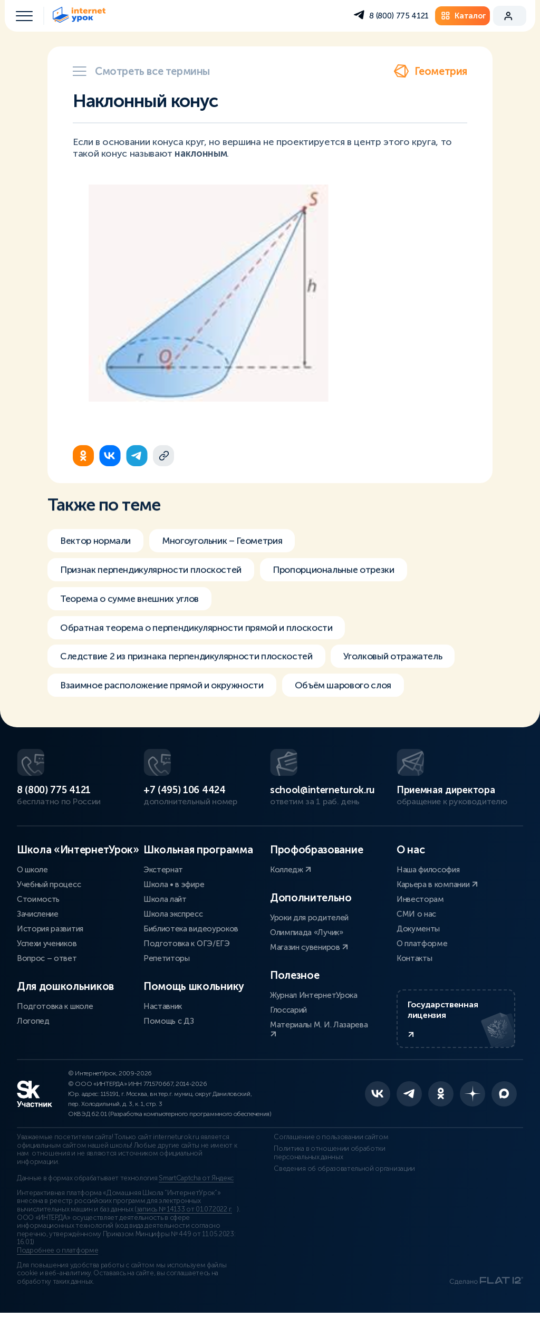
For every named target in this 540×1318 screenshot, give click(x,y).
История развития (50, 930)
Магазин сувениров (309, 949)
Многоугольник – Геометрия (229, 548)
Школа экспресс (173, 915)
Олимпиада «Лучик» (306, 934)
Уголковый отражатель (405, 666)
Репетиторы (166, 960)
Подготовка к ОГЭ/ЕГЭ (186, 945)
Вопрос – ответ (47, 960)
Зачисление (38, 915)
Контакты (414, 960)
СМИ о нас (416, 915)
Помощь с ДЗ (168, 1022)
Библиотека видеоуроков (190, 930)
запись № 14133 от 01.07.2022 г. (184, 1214)
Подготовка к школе (55, 1008)
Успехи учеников (46, 945)
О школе (32, 871)
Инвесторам (420, 901)
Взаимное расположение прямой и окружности (167, 695)
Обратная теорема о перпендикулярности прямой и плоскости (202, 636)
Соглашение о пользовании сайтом (327, 1142)
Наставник (162, 1008)
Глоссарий (288, 1011)
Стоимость (38, 901)
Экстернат (163, 871)
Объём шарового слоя (356, 695)
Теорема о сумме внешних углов (133, 607)
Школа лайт (165, 901)
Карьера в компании (437, 886)
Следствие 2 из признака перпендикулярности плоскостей (191, 666)
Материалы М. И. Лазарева (319, 1030)
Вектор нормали (97, 548)
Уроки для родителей (309, 919)
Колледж (290, 871)
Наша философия (428, 871)
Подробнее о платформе (57, 1255)
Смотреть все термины (141, 71)
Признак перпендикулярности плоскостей (154, 577)
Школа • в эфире (173, 886)
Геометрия (430, 71)
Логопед (33, 1022)
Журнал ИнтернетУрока (314, 997)
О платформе (422, 945)
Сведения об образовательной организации (340, 1173)
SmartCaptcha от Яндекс (196, 1183)
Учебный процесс (49, 886)
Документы (418, 930)
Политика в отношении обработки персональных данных (325, 1158)
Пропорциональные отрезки (344, 577)
